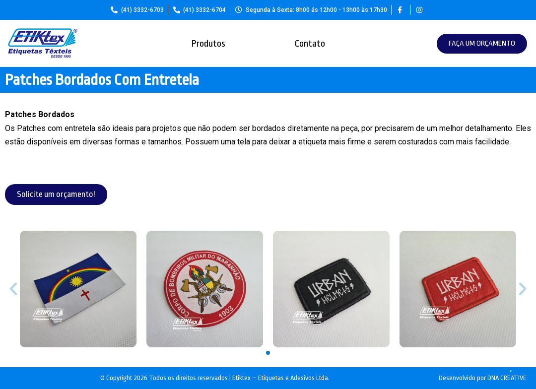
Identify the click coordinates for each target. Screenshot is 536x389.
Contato (310, 43)
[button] (482, 44)
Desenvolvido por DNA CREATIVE (483, 378)
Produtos (208, 43)
